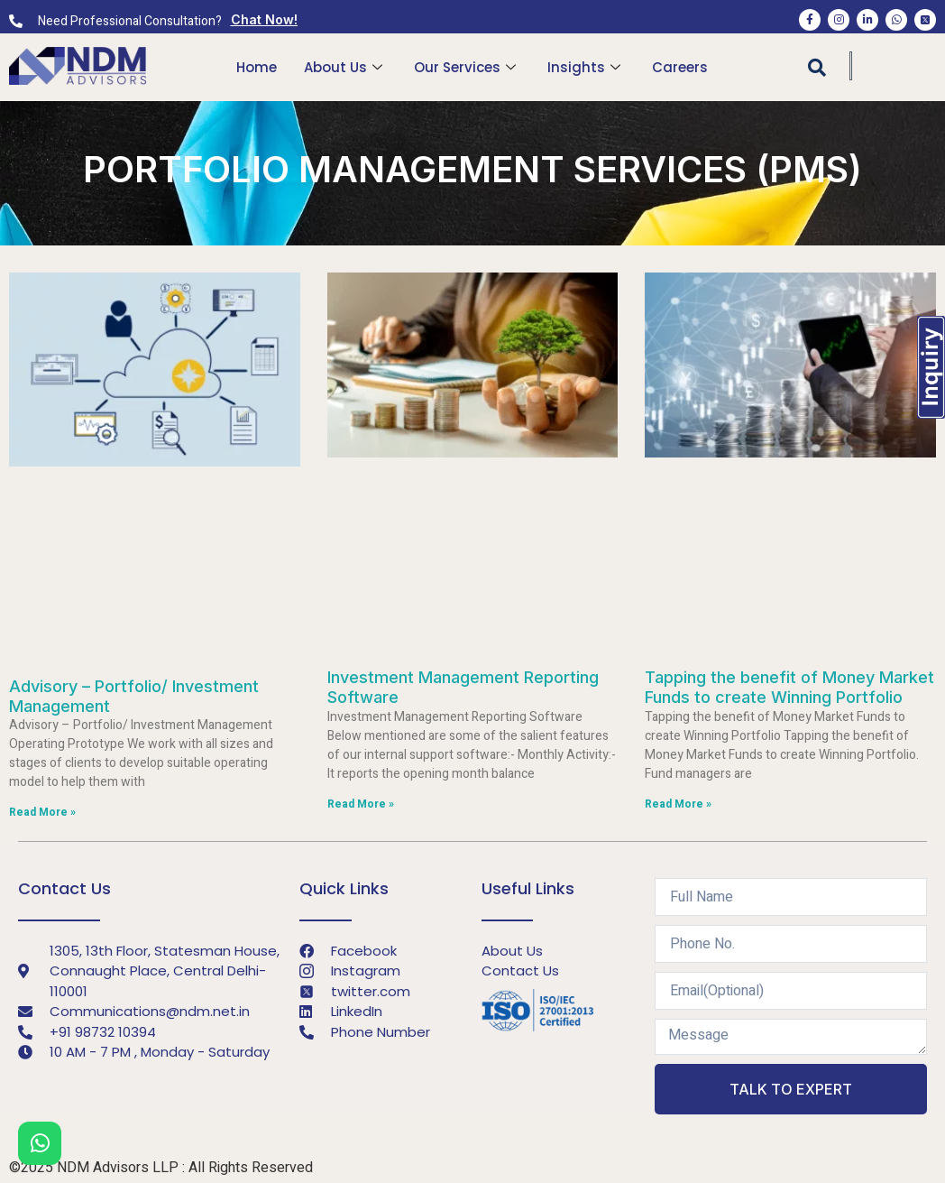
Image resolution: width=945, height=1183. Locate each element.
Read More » (42, 812)
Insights (586, 67)
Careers (680, 67)
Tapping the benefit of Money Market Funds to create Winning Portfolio (789, 687)
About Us (345, 67)
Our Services (467, 67)
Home (256, 67)
